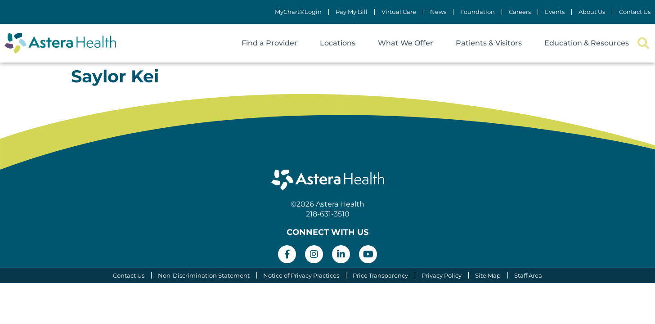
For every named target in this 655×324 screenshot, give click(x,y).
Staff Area (529, 275)
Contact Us (635, 12)
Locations (337, 43)
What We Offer (405, 43)
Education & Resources (586, 43)
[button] (643, 43)
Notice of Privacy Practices (301, 275)
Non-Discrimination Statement (203, 275)
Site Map (489, 275)
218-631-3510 (328, 214)
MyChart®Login (298, 12)
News (438, 12)
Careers (520, 12)
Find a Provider (269, 43)
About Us (592, 12)
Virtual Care (398, 12)
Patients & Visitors (489, 43)
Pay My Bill (352, 12)
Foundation (477, 12)
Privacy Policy (442, 275)
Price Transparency (380, 275)
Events (555, 12)
